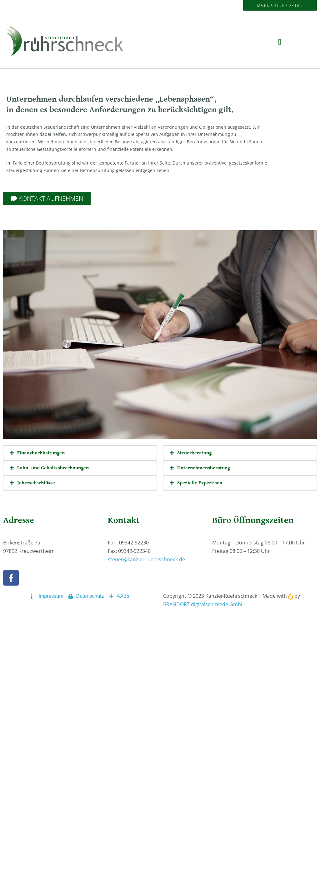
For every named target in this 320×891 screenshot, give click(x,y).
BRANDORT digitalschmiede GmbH (204, 604)
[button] (279, 42)
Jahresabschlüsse (36, 483)
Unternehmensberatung (203, 468)
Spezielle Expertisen (199, 483)
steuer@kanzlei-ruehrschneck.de (146, 559)
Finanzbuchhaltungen (41, 453)
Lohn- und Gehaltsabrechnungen (53, 468)
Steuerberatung (194, 453)
